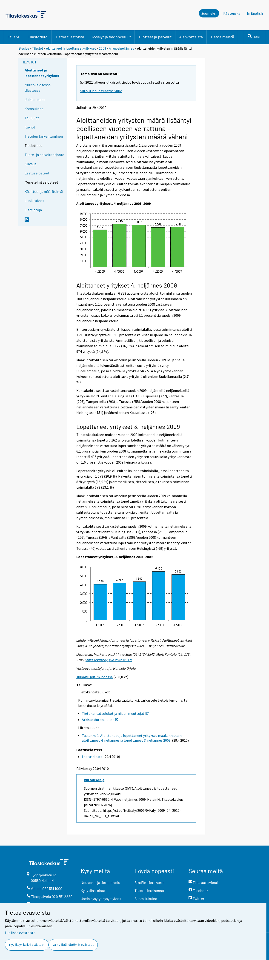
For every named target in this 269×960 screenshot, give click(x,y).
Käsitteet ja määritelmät (44, 191)
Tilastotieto (38, 36)
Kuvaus (31, 164)
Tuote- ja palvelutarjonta (44, 154)
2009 (102, 48)
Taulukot (32, 118)
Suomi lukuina (145, 898)
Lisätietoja (33, 210)
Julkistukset (35, 99)
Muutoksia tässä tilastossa (38, 87)
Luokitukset (34, 200)
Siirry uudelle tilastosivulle (101, 90)
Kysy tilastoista (93, 890)
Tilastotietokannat (149, 890)
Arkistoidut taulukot (100, 719)
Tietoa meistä (222, 36)
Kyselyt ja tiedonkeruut (111, 36)
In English (255, 13)
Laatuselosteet (37, 173)
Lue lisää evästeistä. (20, 932)
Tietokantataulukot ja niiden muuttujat (115, 713)
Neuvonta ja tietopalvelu (100, 882)
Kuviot (30, 127)
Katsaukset (34, 108)
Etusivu (14, 36)
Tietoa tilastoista (69, 36)
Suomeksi (209, 13)
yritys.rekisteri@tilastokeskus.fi (108, 660)
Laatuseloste (92, 756)
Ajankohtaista (191, 36)
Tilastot (37, 48)
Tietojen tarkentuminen (44, 136)
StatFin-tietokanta (149, 882)
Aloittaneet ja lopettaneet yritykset (71, 48)
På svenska (231, 13)
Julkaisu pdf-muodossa (94, 677)
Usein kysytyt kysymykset (101, 898)
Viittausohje (94, 780)
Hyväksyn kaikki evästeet (26, 945)
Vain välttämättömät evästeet (73, 945)
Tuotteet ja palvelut (155, 36)
